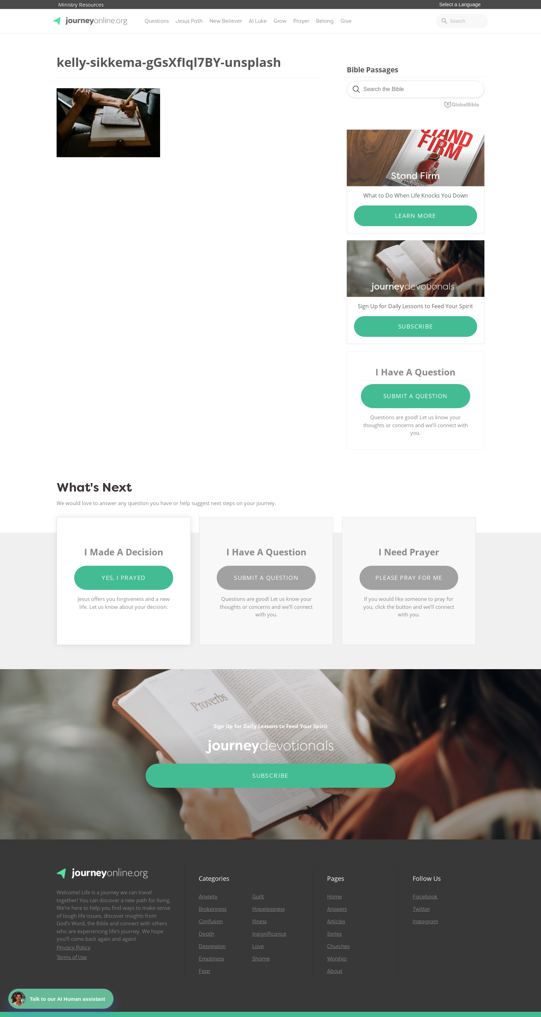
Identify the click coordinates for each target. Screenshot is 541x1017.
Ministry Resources (81, 5)
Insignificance (269, 933)
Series (334, 933)
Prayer (301, 21)
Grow (280, 21)
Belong (325, 21)
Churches (338, 946)
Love (258, 946)
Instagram (425, 921)
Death (206, 933)
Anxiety (208, 896)
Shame (261, 958)
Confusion (211, 921)
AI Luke (258, 21)
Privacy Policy (73, 947)
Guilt (258, 896)
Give (346, 21)
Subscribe (415, 326)
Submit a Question (415, 396)
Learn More (415, 216)
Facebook (425, 896)
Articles (336, 921)
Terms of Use (72, 957)
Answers (337, 909)
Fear (204, 971)
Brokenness (212, 909)
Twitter (421, 909)
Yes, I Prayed (123, 578)
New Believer (225, 21)
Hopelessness (268, 909)
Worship (337, 958)
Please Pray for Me (408, 578)
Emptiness (211, 958)
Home (334, 896)
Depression (212, 946)
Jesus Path (189, 21)
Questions (157, 21)
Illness (259, 921)
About (334, 971)
